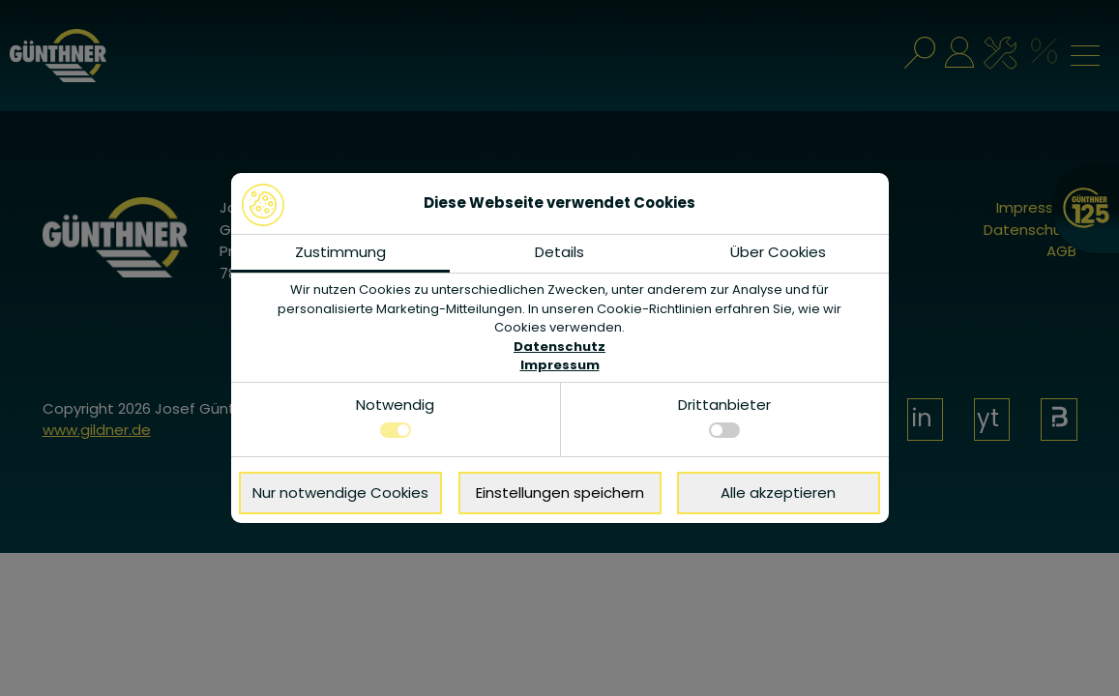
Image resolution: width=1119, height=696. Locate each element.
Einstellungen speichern (560, 492)
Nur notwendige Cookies (340, 492)
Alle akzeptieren (778, 492)
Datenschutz (559, 346)
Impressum (560, 365)
